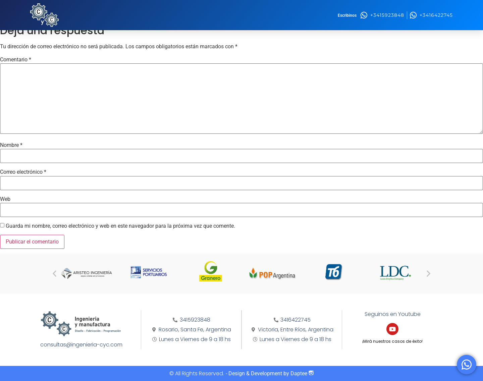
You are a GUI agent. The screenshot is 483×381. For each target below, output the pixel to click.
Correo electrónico (23, 172)
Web (5, 199)
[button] (54, 273)
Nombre (11, 145)
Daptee (302, 373)
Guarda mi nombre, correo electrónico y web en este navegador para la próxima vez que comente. (120, 226)
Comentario (15, 59)
